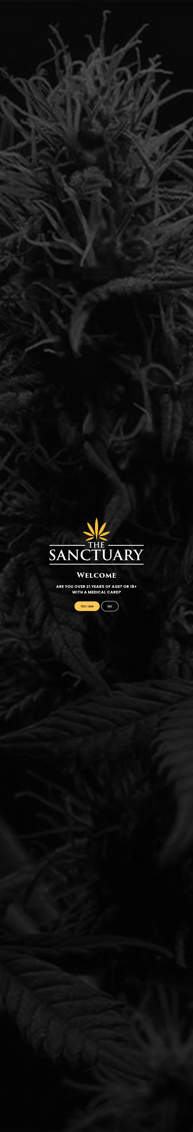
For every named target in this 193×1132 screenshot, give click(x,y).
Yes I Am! (87, 606)
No (110, 606)
